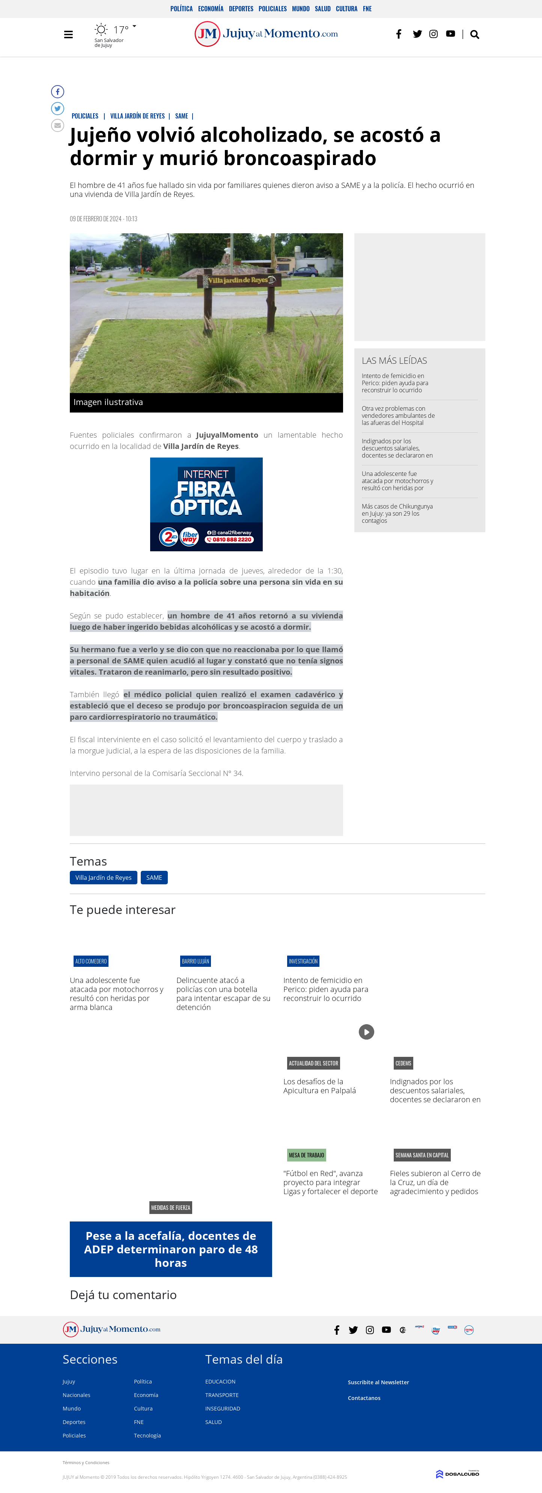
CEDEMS (403, 1063)
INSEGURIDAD (222, 1408)
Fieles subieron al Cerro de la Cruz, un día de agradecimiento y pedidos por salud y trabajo (435, 1186)
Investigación (303, 961)
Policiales (273, 8)
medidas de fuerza (170, 1207)
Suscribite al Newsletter (378, 1382)
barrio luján (195, 961)
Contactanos (364, 1397)
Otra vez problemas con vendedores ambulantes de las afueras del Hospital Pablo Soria (398, 419)
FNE (367, 8)
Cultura (347, 8)
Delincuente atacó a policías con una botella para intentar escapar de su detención (223, 993)
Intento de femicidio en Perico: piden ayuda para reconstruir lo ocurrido (395, 383)
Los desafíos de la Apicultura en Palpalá (319, 1085)
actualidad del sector (313, 1063)
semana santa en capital (422, 1155)
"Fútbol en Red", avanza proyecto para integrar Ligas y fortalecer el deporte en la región (330, 1186)
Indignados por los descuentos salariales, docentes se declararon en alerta (397, 452)
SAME (154, 877)
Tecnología (147, 1435)
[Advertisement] (206, 809)
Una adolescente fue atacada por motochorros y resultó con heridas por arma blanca (397, 485)
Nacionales (76, 1394)
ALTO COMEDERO (91, 961)
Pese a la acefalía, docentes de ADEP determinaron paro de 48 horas (171, 1249)
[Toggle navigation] (68, 37)
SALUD (213, 1421)
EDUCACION (220, 1381)
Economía (211, 8)
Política (181, 8)
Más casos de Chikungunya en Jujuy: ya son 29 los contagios (397, 513)
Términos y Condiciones (86, 1462)
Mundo (301, 8)
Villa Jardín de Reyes (103, 877)
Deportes (241, 8)
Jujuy (69, 1381)
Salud (323, 8)
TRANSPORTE (222, 1394)
